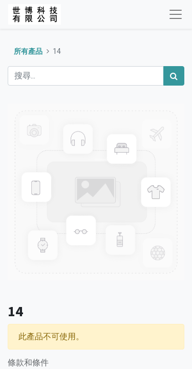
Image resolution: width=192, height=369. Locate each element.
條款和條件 (28, 362)
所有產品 (28, 51)
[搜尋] (173, 76)
